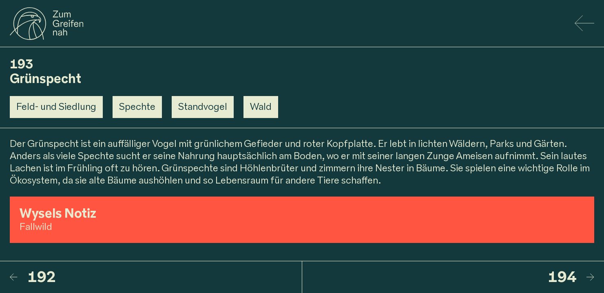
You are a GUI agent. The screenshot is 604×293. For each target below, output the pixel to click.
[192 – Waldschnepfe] (156, 277)
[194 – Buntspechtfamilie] (448, 277)
